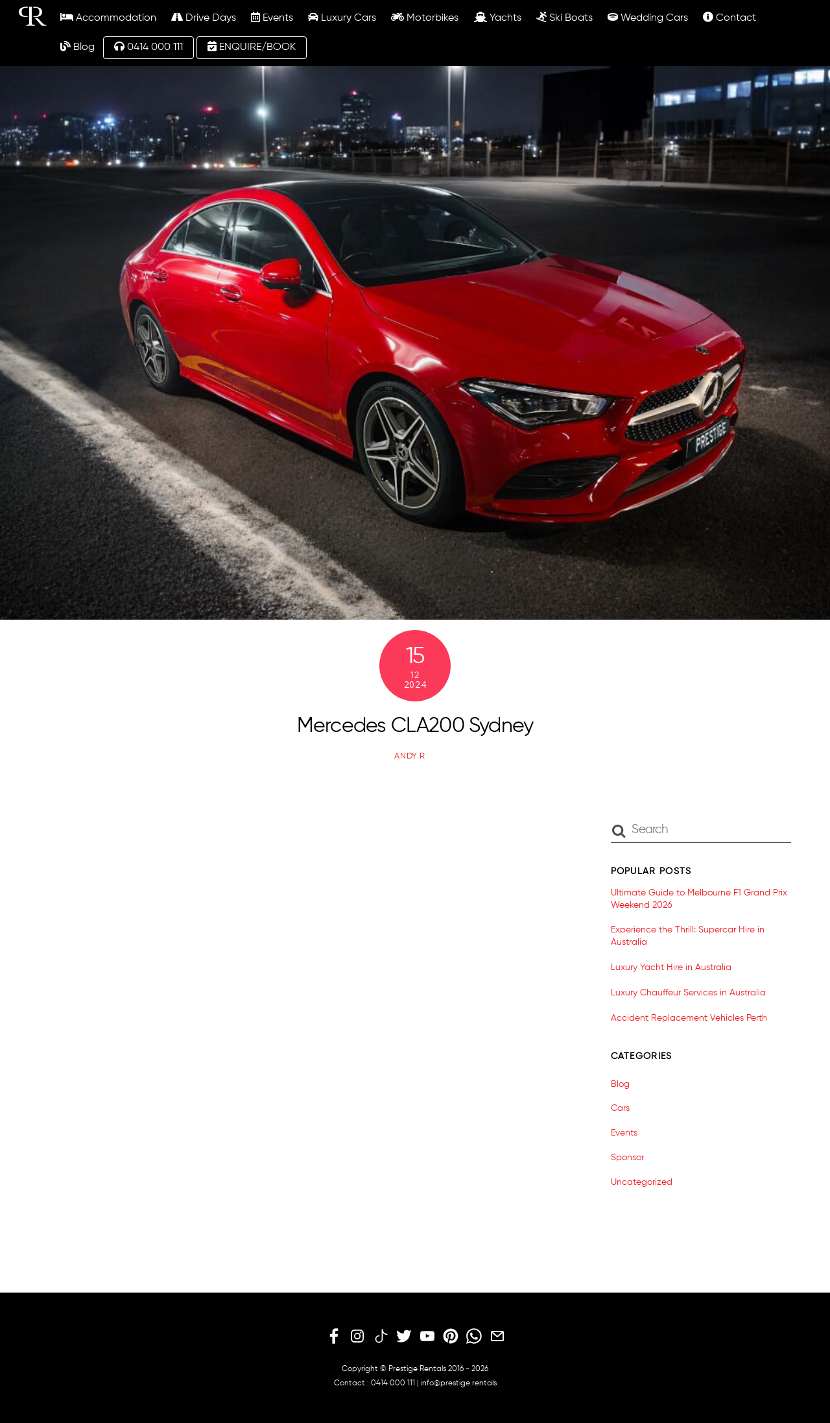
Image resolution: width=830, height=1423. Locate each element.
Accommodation (108, 17)
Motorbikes (424, 17)
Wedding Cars (648, 17)
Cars (620, 1108)
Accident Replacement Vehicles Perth (689, 1018)
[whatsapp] (474, 1336)
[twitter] (404, 1336)
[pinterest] (450, 1336)
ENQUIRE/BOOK (252, 47)
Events (272, 17)
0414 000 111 (148, 47)
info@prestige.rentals (459, 1383)
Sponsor (627, 1157)
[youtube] (427, 1336)
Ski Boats (564, 17)
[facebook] (334, 1336)
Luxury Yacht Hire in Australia (671, 967)
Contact (729, 17)
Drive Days (203, 17)
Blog (77, 47)
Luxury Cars (342, 17)
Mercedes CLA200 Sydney (415, 726)
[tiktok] (380, 1336)
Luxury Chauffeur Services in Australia (688, 992)
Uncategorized (641, 1182)
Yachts (497, 17)
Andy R (409, 756)
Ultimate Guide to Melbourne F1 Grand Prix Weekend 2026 (699, 899)
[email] (497, 1336)
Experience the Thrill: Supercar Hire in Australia (688, 936)
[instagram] (357, 1336)
